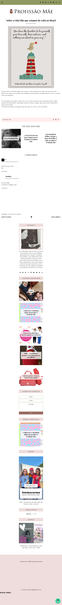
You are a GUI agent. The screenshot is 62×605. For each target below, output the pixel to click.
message (31, 407)
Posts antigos (55, 217)
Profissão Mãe (7, 119)
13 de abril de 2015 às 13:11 (11, 161)
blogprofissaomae (35, 561)
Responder (4, 171)
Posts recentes (6, 217)
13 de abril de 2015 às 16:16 (12, 178)
